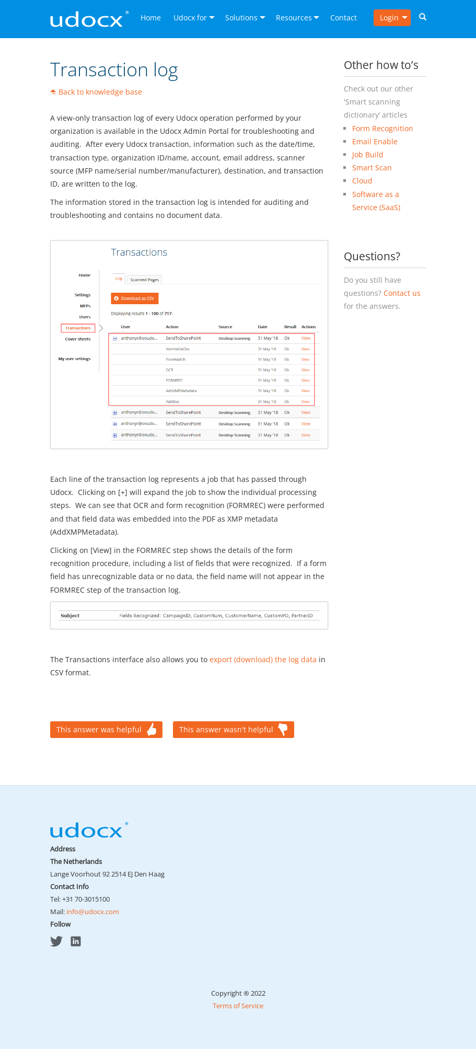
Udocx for (190, 17)
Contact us (402, 293)
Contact (343, 17)
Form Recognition (382, 128)
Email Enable (375, 141)
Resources (294, 17)
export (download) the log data (263, 659)
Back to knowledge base (100, 92)
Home (151, 17)
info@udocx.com (92, 911)
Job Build (368, 154)
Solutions (241, 17)
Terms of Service (238, 1005)
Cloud (362, 181)
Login (389, 17)
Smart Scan (372, 167)
